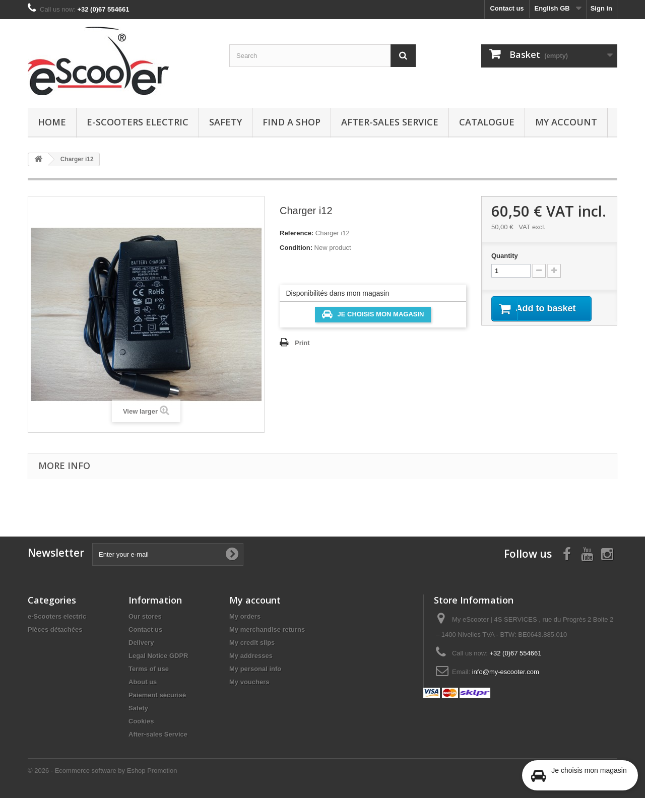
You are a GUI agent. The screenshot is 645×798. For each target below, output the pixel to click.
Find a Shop (291, 122)
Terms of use (148, 669)
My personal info (255, 669)
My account (566, 122)
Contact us (507, 8)
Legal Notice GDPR (158, 655)
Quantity (504, 255)
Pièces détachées (55, 629)
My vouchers (249, 682)
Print (302, 343)
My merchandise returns (267, 629)
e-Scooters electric (137, 122)
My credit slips (252, 642)
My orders (245, 616)
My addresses (251, 655)
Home (52, 122)
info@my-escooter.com (505, 672)
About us (142, 682)
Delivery (141, 642)
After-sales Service (389, 122)
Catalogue (486, 122)
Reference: (296, 233)
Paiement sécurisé (157, 695)
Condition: (296, 247)
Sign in (601, 8)
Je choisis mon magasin (373, 314)
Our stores (145, 616)
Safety (225, 122)
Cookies (141, 721)
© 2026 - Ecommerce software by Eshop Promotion (102, 770)
